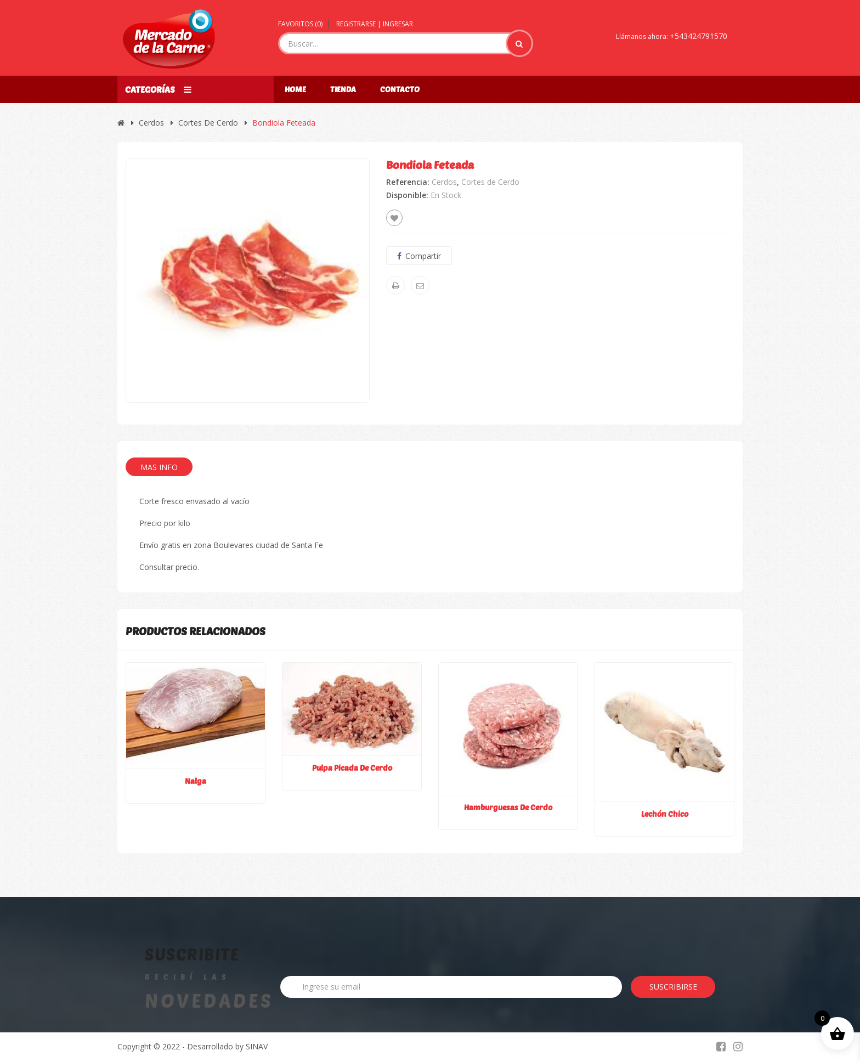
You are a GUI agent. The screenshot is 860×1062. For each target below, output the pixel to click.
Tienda (343, 89)
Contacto (400, 89)
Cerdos (151, 122)
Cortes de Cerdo (208, 122)
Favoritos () (300, 24)
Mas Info (159, 467)
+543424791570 (698, 36)
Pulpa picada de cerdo (352, 767)
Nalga (195, 781)
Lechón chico (664, 813)
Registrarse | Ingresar (374, 24)
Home (295, 89)
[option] (247, 280)
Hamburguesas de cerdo (508, 807)
